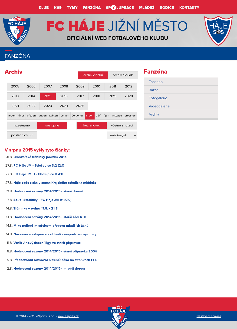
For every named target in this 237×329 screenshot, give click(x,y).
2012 (128, 86)
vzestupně (22, 125)
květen (53, 115)
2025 (80, 106)
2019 (112, 96)
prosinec (130, 115)
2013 (15, 96)
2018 (96, 96)
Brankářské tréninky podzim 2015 (39, 157)
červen (65, 115)
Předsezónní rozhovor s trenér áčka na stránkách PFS (55, 260)
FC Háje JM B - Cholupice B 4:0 (38, 174)
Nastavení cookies (209, 316)
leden (12, 115)
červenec (77, 115)
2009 (80, 86)
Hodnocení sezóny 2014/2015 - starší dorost (48, 191)
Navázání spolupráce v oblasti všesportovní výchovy (54, 234)
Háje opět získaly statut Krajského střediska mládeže (54, 183)
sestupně (52, 125)
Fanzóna (92, 7)
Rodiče (167, 7)
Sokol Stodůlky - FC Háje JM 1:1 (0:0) (42, 200)
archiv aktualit (123, 75)
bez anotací (91, 125)
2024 (64, 106)
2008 (64, 86)
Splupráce (120, 7)
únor (21, 115)
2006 (31, 86)
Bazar (153, 90)
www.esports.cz (68, 316)
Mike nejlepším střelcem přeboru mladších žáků (51, 225)
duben (43, 115)
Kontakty (189, 7)
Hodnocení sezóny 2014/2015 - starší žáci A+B (49, 217)
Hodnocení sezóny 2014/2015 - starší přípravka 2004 (55, 251)
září (98, 115)
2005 (15, 86)
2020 (129, 96)
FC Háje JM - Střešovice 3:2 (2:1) (38, 165)
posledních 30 (22, 135)
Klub (44, 7)
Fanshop (156, 82)
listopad (117, 115)
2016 (64, 96)
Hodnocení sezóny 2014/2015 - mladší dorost (49, 268)
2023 (48, 106)
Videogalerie (159, 106)
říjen (106, 115)
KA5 (58, 7)
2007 (48, 86)
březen (31, 115)
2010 (96, 86)
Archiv (154, 114)
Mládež (147, 7)
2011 (112, 86)
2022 (31, 106)
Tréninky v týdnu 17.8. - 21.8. (36, 208)
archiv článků (93, 75)
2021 (15, 106)
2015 (47, 96)
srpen (89, 115)
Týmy (72, 7)
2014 (31, 96)
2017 (80, 96)
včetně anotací (122, 125)
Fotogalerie (158, 98)
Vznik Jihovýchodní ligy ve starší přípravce (47, 243)
